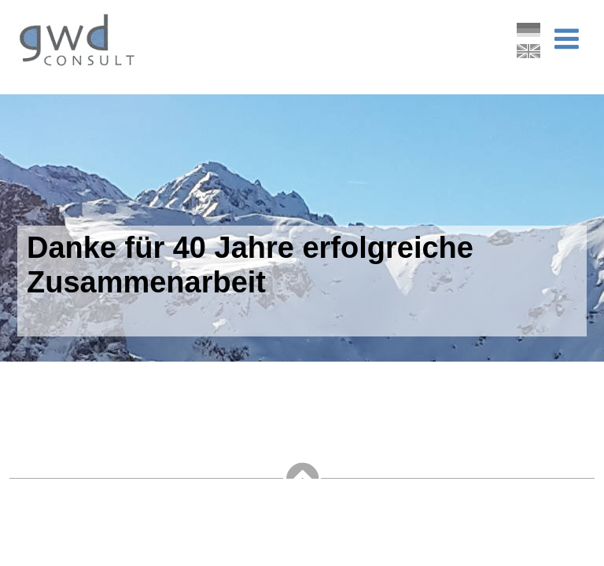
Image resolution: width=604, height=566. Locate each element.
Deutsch (528, 29)
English (528, 50)
